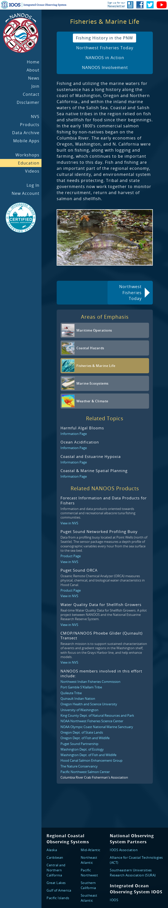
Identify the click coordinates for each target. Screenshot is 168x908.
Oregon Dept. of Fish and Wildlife (85, 738)
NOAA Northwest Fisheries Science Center (91, 721)
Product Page (70, 556)
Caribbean (55, 857)
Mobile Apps (26, 141)
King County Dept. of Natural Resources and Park (97, 715)
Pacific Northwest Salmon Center (85, 772)
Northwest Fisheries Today (104, 48)
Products (29, 124)
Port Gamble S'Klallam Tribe (81, 687)
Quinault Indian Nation (77, 698)
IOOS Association (124, 850)
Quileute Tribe (71, 693)
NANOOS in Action (105, 57)
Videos (32, 171)
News (33, 78)
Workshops (27, 155)
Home (33, 62)
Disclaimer (28, 102)
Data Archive (25, 132)
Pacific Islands (58, 898)
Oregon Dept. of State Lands (81, 732)
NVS (35, 116)
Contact (31, 94)
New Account (25, 193)
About (33, 70)
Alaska (52, 850)
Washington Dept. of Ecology (82, 749)
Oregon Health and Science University (88, 704)
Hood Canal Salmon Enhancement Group (91, 760)
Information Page (73, 433)
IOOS (114, 900)
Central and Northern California (56, 870)
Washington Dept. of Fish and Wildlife (88, 755)
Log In (33, 185)
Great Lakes (56, 882)
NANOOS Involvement (105, 67)
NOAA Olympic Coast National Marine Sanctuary (96, 727)
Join (35, 86)
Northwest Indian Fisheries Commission (90, 681)
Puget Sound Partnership (79, 743)
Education (28, 163)
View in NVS (69, 523)
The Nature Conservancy (79, 766)
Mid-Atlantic (90, 850)
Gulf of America (59, 890)
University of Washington (79, 710)
